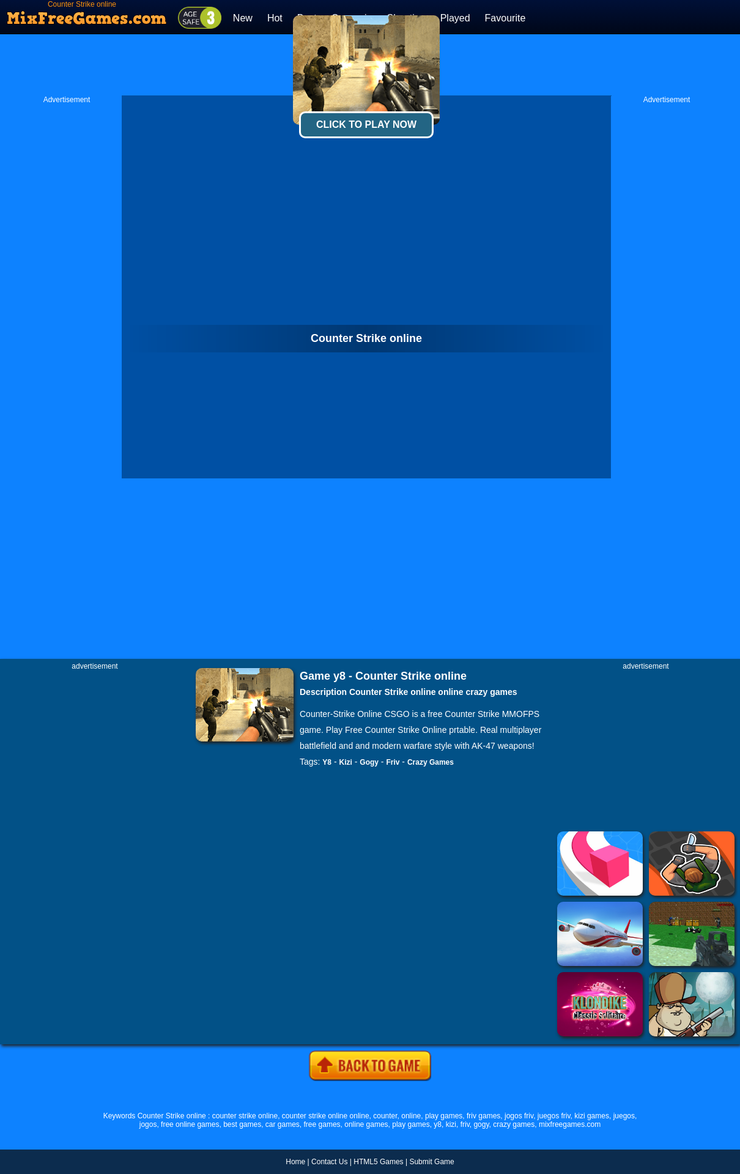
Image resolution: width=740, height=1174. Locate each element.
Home (295, 1161)
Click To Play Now (366, 124)
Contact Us (329, 1161)
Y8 (326, 762)
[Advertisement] (67, 288)
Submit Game (431, 1161)
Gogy (369, 762)
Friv (392, 762)
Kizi (345, 762)
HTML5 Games (378, 1161)
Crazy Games (430, 762)
